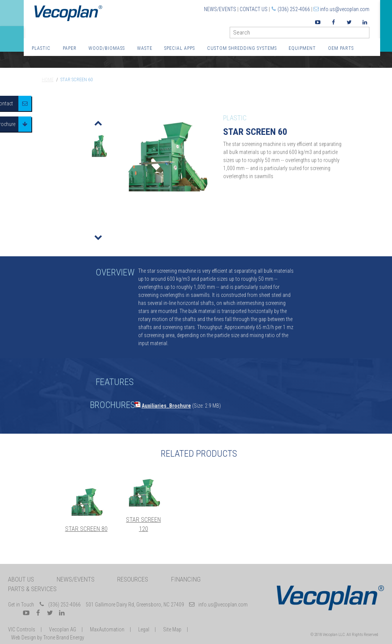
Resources (132, 579)
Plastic (41, 48)
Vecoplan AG (62, 629)
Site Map (172, 629)
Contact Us (254, 9)
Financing (186, 579)
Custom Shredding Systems (242, 48)
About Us (21, 579)
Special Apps (179, 48)
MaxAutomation (107, 629)
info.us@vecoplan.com (344, 9)
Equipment (302, 48)
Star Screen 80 (86, 529)
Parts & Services (32, 589)
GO (366, 34)
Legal (143, 629)
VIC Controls (21, 629)
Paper (70, 48)
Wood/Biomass (106, 48)
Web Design (23, 637)
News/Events (220, 9)
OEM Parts (341, 48)
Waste (144, 48)
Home (48, 79)
